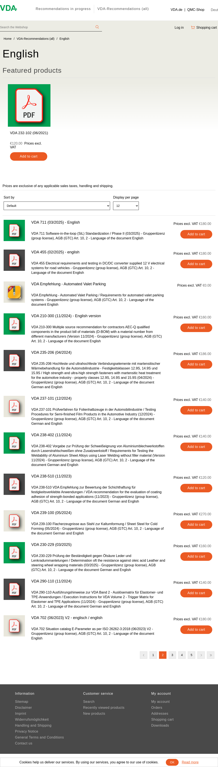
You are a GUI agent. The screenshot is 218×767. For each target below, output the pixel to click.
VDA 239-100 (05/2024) (51, 513)
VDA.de (176, 9)
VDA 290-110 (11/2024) (51, 581)
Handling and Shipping (33, 725)
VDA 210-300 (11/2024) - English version (66, 316)
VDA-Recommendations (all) (123, 9)
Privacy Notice (26, 731)
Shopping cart (162, 719)
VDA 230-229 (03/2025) (51, 545)
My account (160, 701)
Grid (204, 207)
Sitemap (21, 701)
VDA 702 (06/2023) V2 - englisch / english (66, 618)
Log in (179, 27)
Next (201, 655)
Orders (156, 707)
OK (172, 762)
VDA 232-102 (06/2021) (29, 133)
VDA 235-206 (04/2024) (51, 352)
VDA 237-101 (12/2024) (51, 398)
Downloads (160, 725)
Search (89, 701)
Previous (143, 655)
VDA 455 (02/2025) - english (55, 252)
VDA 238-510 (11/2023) (51, 476)
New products (94, 713)
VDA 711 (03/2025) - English (55, 222)
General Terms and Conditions (39, 737)
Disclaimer (23, 707)
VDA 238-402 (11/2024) (51, 435)
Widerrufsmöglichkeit (32, 719)
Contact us (23, 743)
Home (7, 38)
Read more (190, 762)
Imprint (20, 713)
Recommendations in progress (63, 9)
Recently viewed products (103, 707)
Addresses (159, 713)
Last (210, 655)
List (211, 207)
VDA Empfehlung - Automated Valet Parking (68, 284)
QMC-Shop (195, 9)
